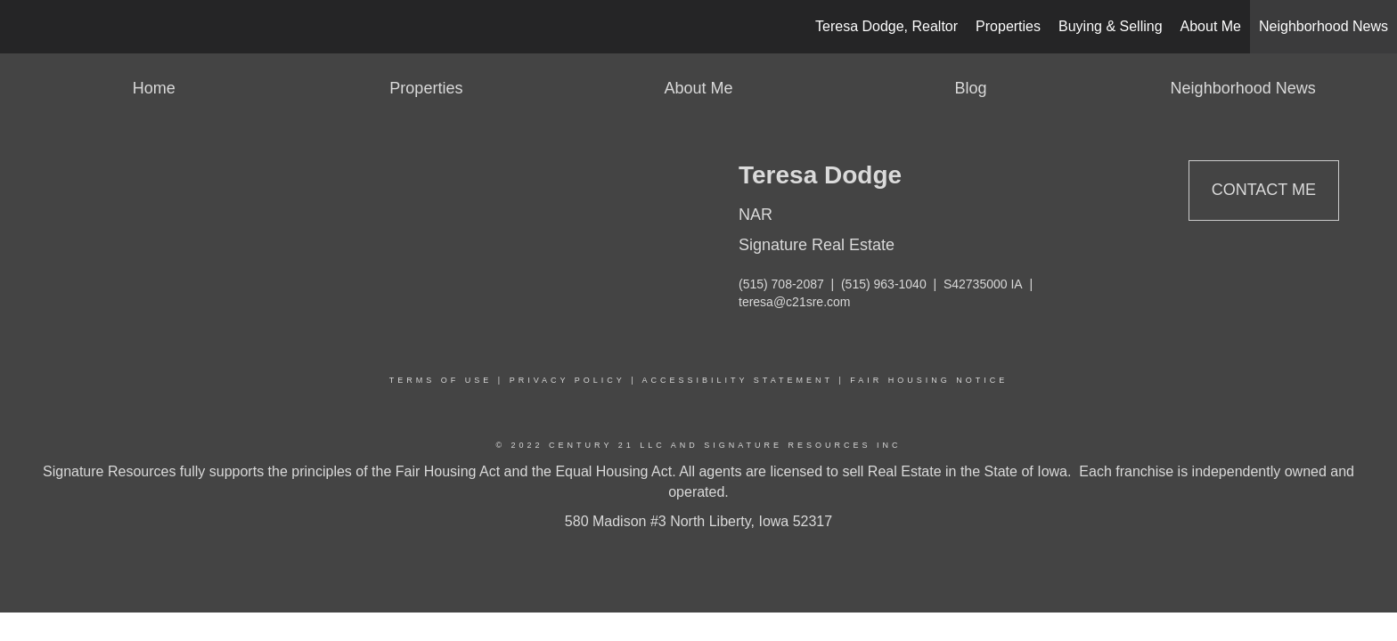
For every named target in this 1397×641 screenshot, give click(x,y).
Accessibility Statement (737, 380)
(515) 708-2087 (781, 284)
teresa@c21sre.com (794, 302)
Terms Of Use (441, 380)
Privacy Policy (567, 380)
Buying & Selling (1110, 26)
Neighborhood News (1323, 26)
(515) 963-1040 (884, 284)
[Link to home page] (22, 26)
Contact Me (1264, 190)
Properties (1008, 26)
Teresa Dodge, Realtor (886, 26)
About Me (1211, 26)
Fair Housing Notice (929, 380)
